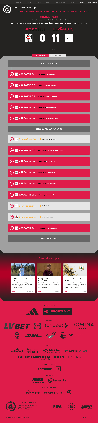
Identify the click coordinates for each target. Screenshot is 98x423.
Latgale (47, 2)
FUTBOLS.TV (82, 2)
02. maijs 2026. (49, 291)
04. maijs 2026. (22, 291)
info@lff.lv (26, 409)
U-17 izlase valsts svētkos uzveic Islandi (22, 279)
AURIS (91, 417)
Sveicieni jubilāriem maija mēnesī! (73, 279)
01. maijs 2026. (75, 291)
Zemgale (37, 2)
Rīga (71, 2)
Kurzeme (16, 2)
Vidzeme (27, 2)
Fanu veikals (92, 2)
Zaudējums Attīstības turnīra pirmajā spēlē (47, 279)
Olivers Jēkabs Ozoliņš (55, 150)
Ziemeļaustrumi (59, 2)
